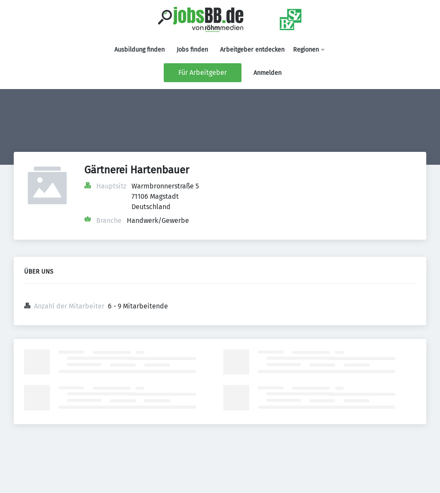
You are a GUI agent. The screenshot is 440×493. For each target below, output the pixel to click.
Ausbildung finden (139, 49)
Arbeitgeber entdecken (252, 49)
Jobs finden (192, 49)
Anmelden (267, 73)
